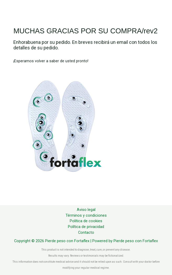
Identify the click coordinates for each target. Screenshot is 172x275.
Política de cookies (86, 221)
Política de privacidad (86, 226)
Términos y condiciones (86, 215)
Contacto (86, 232)
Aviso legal (86, 209)
